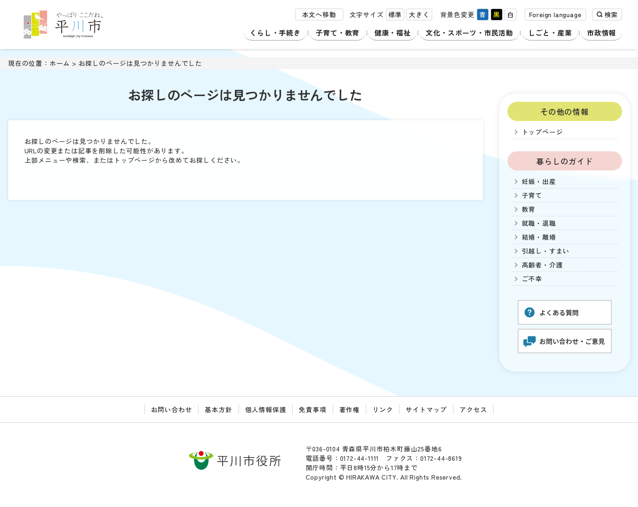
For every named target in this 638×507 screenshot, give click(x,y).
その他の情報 (564, 111)
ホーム (60, 63)
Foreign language (555, 15)
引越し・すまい (546, 251)
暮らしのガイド (564, 160)
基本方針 (218, 409)
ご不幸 (532, 278)
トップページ (542, 132)
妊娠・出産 (539, 181)
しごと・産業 (552, 32)
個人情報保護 (265, 409)
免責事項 (312, 409)
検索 (611, 15)
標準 (395, 15)
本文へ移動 (319, 15)
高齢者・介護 (542, 264)
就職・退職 (539, 223)
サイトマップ (426, 409)
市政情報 (602, 32)
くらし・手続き (274, 32)
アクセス (473, 409)
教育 (529, 209)
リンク (382, 409)
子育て (532, 195)
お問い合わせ (171, 409)
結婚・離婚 (539, 237)
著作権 (349, 409)
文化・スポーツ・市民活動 (469, 32)
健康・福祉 (390, 32)
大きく (419, 15)
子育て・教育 (336, 32)
